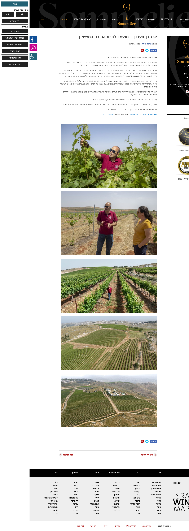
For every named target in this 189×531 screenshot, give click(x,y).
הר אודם (127, 491)
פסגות (46, 491)
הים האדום (23, 507)
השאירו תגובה (117, 454)
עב (149, 483)
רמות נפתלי (105, 503)
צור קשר (50, 525)
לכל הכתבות (38, 454)
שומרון (46, 472)
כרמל (87, 482)
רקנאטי (107, 491)
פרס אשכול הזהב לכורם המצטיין (113, 114)
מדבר (25, 485)
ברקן (67, 482)
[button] (13, 18)
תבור (108, 482)
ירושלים (65, 488)
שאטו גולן (127, 485)
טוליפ (87, 500)
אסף (129, 500)
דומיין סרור (126, 494)
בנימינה (86, 485)
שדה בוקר (23, 491)
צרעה (67, 494)
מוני (67, 507)
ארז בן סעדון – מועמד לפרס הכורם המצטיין (88, 37)
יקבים (84, 19)
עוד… (128, 513)
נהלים (87, 525)
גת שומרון (44, 497)
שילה (46, 488)
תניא (46, 494)
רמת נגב (24, 482)
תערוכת (115, 19)
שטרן (108, 507)
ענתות (46, 503)
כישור (108, 500)
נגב (26, 472)
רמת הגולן (126, 482)
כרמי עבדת (23, 503)
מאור (129, 510)
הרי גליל (107, 485)
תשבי (87, 488)
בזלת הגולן (126, 488)
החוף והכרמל (84, 472)
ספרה (67, 500)
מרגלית (87, 497)
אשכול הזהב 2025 (158, 150)
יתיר (67, 497)
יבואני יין (71, 19)
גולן (129, 472)
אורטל (128, 497)
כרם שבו (107, 497)
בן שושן (24, 500)
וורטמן (87, 503)
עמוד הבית (173, 19)
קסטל (67, 491)
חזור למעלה (101, 525)
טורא (46, 482)
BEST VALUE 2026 (158, 178)
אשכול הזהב (155, 19)
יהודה (66, 472)
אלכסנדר (86, 491)
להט (109, 494)
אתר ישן (64, 525)
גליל (109, 472)
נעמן (108, 510)
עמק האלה (64, 503)
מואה (25, 510)
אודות (76, 525)
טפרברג (66, 485)
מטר (129, 507)
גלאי (26, 488)
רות (47, 507)
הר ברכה (45, 500)
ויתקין (87, 494)
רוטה (26, 494)
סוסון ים (65, 510)
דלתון (108, 488)
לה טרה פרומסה (21, 497)
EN (145, 483)
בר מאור (86, 507)
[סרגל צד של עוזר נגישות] (3, 56)
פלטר (129, 503)
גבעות (46, 485)
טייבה (46, 510)
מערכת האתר (117, 43)
